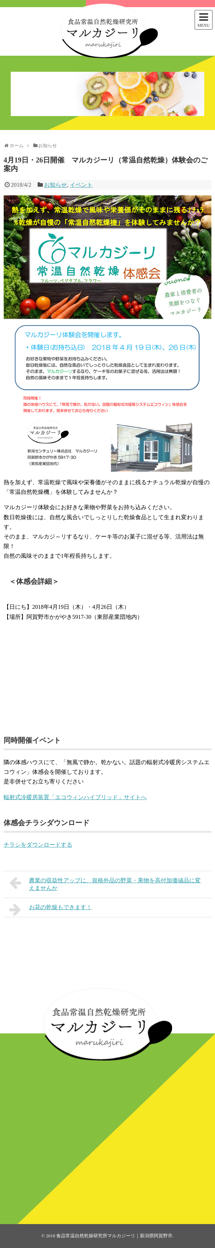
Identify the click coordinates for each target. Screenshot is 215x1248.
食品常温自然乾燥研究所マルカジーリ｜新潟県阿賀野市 (114, 1235)
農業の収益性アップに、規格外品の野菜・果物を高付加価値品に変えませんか (105, 883)
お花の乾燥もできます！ (50, 909)
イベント (81, 185)
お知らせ (55, 185)
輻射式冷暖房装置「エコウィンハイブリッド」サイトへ (75, 797)
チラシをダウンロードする (38, 845)
